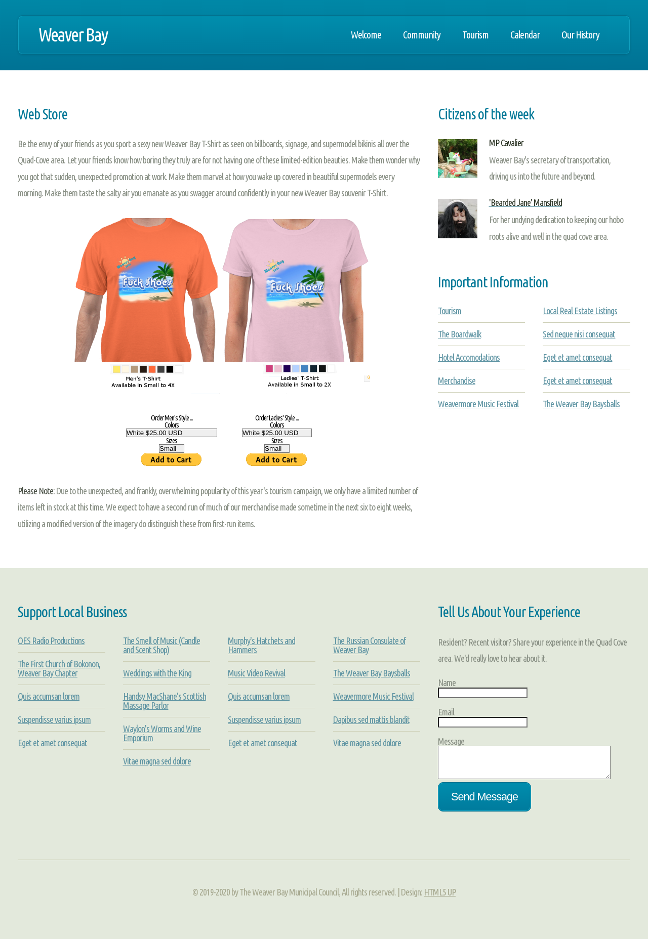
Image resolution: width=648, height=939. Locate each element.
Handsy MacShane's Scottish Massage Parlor (164, 700)
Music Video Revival (256, 673)
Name (447, 682)
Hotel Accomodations (469, 357)
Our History (580, 34)
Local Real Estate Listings (580, 311)
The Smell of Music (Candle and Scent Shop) (161, 645)
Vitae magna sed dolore (157, 761)
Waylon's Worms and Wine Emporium (162, 733)
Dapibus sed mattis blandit (371, 719)
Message (451, 741)
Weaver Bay (72, 34)
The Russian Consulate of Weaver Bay (369, 645)
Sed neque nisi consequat (579, 334)
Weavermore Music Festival (478, 404)
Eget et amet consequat (577, 357)
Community (421, 34)
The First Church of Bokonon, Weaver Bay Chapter (59, 668)
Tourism (475, 34)
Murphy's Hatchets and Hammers (261, 645)
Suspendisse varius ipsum (54, 719)
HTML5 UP (440, 898)
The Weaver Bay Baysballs (581, 404)
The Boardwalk (459, 334)
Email (446, 712)
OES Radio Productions (51, 640)
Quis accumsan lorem (48, 696)
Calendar (525, 34)
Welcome (366, 34)
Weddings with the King (157, 673)
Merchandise (456, 380)
